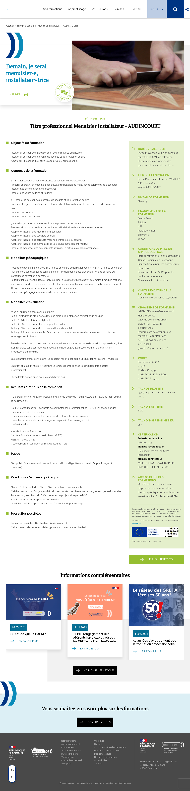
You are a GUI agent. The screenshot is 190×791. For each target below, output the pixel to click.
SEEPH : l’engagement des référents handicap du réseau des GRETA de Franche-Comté (94, 637)
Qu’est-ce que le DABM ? (28, 634)
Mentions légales (102, 754)
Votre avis (99, 741)
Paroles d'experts (69, 754)
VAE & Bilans (100, 9)
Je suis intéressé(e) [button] (156, 559)
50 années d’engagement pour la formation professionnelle (155, 642)
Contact (137, 9)
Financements (68, 747)
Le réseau (119, 9)
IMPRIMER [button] (18, 94)
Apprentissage (77, 9)
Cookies (98, 763)
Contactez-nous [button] (95, 722)
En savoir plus (28, 641)
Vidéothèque (67, 757)
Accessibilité (100, 760)
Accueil (10, 25)
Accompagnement (70, 744)
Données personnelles (105, 757)
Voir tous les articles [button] (95, 670)
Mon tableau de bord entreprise (71, 762)
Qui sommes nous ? (71, 750)
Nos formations (52, 9)
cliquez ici (136, 523)
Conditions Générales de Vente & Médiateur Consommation (110, 749)
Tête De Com (124, 783)
